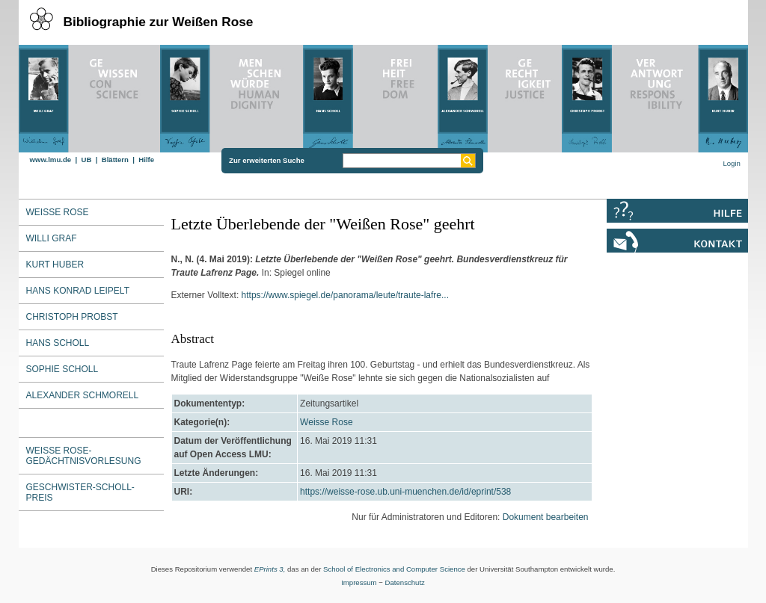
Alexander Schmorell (82, 395)
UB (86, 159)
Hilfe (146, 159)
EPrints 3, (270, 569)
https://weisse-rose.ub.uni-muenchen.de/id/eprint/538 (405, 491)
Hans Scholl (58, 343)
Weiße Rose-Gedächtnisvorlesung (83, 455)
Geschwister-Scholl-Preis (80, 492)
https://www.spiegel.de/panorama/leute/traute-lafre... (345, 295)
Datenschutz (405, 582)
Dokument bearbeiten (546, 517)
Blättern (115, 159)
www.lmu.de (51, 159)
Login (731, 163)
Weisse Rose (326, 422)
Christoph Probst (72, 317)
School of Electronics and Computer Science (394, 569)
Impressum (358, 582)
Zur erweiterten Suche (266, 160)
